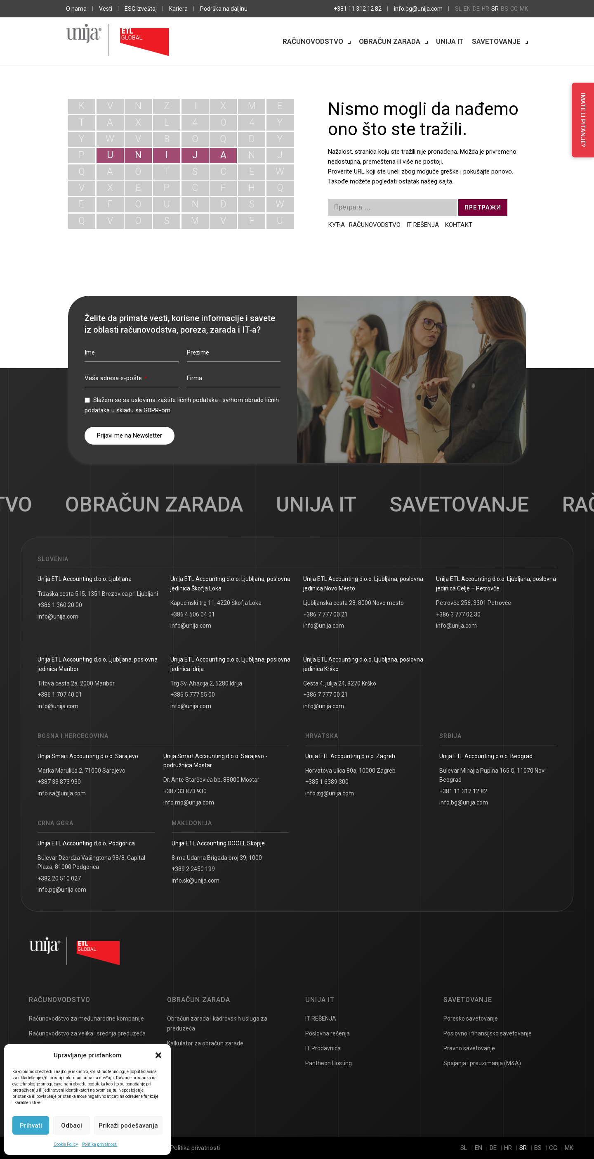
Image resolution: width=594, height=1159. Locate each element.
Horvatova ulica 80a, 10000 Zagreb (350, 770)
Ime (90, 352)
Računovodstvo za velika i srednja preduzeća (87, 1033)
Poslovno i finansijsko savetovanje (487, 1033)
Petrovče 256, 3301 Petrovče (473, 603)
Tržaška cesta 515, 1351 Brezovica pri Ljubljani (98, 593)
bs (504, 8)
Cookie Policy (66, 1144)
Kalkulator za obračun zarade (205, 1043)
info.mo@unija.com (188, 802)
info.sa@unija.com (62, 793)
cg (514, 8)
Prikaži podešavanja (128, 1125)
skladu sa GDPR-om (143, 410)
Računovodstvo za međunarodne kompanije (86, 1018)
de (476, 8)
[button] (158, 1055)
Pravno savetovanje (469, 1048)
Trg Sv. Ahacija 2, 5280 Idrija (206, 683)
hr (485, 8)
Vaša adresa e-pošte (115, 378)
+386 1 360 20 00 (60, 605)
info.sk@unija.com (195, 880)
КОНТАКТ (458, 224)
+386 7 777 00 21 (325, 614)
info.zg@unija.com (329, 793)
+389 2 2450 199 (193, 869)
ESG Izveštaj (141, 8)
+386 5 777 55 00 (192, 694)
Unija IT (450, 41)
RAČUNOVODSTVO (375, 224)
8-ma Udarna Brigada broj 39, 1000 (217, 857)
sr (495, 8)
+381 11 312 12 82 (358, 8)
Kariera (178, 8)
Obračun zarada (389, 41)
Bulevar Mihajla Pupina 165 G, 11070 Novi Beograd (492, 775)
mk (524, 8)
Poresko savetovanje (470, 1018)
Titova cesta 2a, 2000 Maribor (76, 683)
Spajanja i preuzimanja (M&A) (482, 1063)
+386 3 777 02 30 (458, 614)
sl (458, 8)
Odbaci (71, 1125)
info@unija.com (58, 616)
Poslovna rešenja (327, 1033)
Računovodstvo (313, 41)
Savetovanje (496, 41)
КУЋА (336, 224)
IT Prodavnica (323, 1048)
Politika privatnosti (100, 1144)
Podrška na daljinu (224, 8)
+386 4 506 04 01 (192, 614)
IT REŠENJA (422, 224)
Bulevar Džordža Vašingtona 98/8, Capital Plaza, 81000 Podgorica (91, 862)
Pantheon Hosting (328, 1063)
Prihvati (31, 1125)
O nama (76, 8)
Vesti (105, 8)
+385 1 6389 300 (327, 781)
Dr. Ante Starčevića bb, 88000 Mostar (211, 779)
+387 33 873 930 (59, 781)
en (467, 8)
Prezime (198, 352)
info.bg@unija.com (418, 8)
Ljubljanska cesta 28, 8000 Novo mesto (353, 603)
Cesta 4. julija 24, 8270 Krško (339, 683)
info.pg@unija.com (62, 889)
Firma (194, 378)
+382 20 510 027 (59, 878)
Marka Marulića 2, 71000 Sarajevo (81, 770)
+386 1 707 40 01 (60, 694)
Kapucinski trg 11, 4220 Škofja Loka (216, 603)
